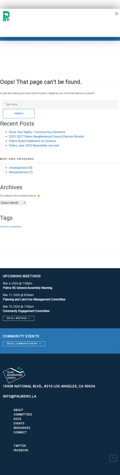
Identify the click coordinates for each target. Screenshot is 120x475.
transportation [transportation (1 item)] (15, 226)
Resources (22, 427)
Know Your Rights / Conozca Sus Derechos (37, 132)
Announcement (18, 172)
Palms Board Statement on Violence (32, 141)
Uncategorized (18, 167)
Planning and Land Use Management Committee (34, 299)
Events (19, 423)
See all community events (22, 344)
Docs (17, 419)
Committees (23, 414)
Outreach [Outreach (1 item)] (4, 226)
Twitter (20, 445)
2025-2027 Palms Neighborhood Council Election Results (46, 136)
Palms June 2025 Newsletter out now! (34, 145)
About (18, 410)
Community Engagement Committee (26, 311)
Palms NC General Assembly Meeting (27, 288)
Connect (20, 432)
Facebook (21, 450)
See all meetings (17, 318)
